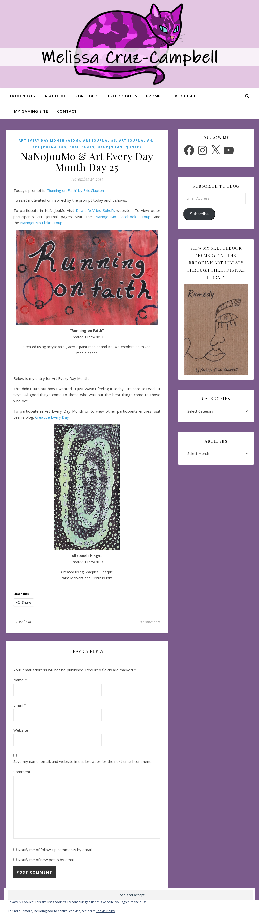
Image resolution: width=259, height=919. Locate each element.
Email (19, 705)
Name (20, 679)
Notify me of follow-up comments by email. (55, 849)
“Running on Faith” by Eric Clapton (75, 190)
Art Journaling (49, 147)
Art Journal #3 (99, 140)
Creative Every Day (52, 417)
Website (20, 730)
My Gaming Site (31, 111)
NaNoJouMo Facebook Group (123, 216)
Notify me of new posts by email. (46, 859)
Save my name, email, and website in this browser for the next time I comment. (82, 761)
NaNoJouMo (110, 147)
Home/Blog (22, 95)
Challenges (81, 147)
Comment (21, 771)
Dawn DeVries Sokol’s (95, 210)
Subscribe (199, 214)
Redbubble (187, 95)
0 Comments (150, 621)
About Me (55, 95)
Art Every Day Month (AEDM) (49, 140)
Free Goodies (122, 95)
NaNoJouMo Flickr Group (41, 222)
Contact (67, 111)
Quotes (134, 147)
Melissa (24, 621)
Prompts (156, 95)
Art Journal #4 (135, 140)
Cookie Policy (105, 911)
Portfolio (87, 95)
